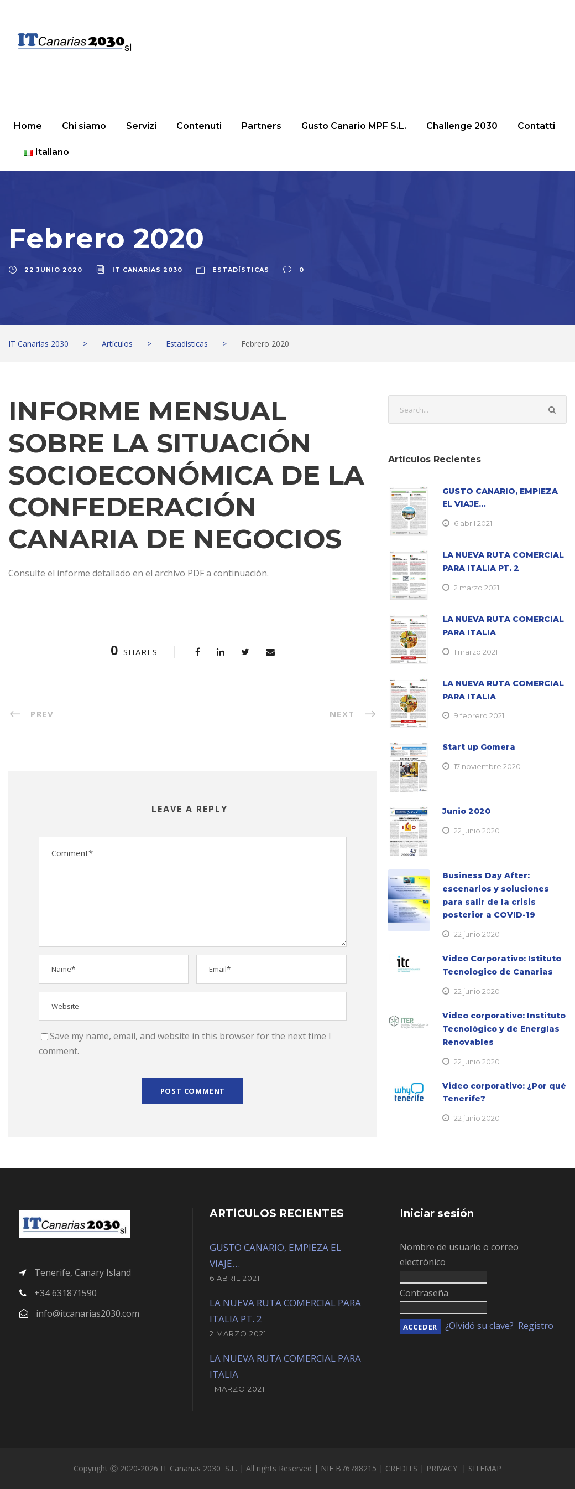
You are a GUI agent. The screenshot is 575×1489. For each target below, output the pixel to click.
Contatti (536, 126)
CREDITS (402, 1468)
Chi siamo (84, 126)
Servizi (141, 126)
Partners (261, 126)
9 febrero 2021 (479, 715)
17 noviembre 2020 (487, 766)
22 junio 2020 (53, 270)
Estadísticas (240, 270)
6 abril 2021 (473, 523)
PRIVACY (442, 1468)
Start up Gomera (478, 747)
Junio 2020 (466, 811)
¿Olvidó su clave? (479, 1326)
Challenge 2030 (462, 126)
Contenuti (199, 126)
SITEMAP (484, 1468)
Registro (535, 1326)
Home (28, 126)
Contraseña (424, 1293)
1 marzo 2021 (476, 651)
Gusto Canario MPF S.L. (353, 126)
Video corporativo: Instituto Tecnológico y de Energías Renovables (504, 1029)
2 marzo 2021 (476, 587)
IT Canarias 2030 (147, 270)
